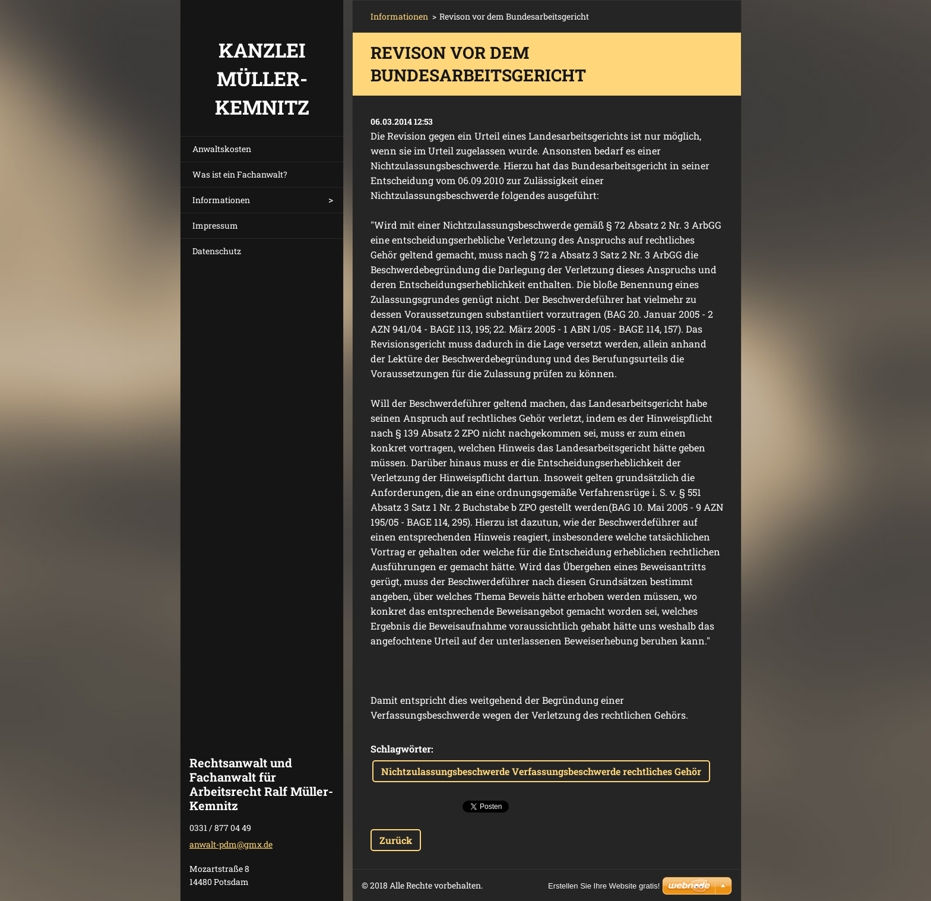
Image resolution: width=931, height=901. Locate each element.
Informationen (221, 200)
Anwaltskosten (221, 148)
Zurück (395, 840)
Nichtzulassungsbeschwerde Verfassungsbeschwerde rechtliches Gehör (541, 771)
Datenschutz (216, 251)
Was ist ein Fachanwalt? (239, 174)
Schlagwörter (400, 748)
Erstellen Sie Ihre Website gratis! (604, 885)
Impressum (215, 225)
